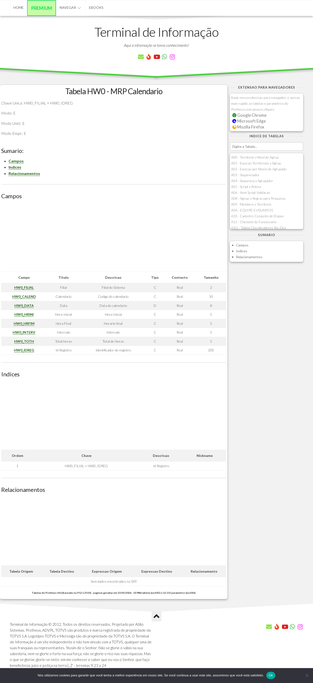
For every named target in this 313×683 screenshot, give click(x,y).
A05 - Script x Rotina (246, 187)
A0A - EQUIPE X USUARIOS (252, 210)
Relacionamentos (24, 173)
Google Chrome (249, 115)
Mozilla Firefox (248, 126)
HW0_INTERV (24, 332)
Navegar (68, 7)
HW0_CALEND (24, 296)
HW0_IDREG (24, 350)
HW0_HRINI (24, 314)
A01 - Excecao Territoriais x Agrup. (256, 163)
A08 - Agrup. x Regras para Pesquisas (258, 198)
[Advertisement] (113, 237)
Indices (15, 167)
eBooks (96, 7)
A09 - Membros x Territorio (251, 204)
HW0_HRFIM (24, 323)
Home (18, 7)
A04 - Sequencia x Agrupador (252, 181)
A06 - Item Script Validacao (250, 192)
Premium (41, 8)
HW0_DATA (24, 305)
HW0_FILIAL (24, 287)
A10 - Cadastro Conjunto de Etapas (257, 216)
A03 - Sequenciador (245, 175)
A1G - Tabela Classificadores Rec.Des (258, 228)
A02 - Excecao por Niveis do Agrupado (259, 169)
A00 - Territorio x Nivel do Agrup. (255, 157)
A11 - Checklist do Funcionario (254, 222)
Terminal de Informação (156, 31)
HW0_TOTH (24, 341)
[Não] (306, 675)
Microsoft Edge (249, 121)
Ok (271, 675)
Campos (16, 161)
